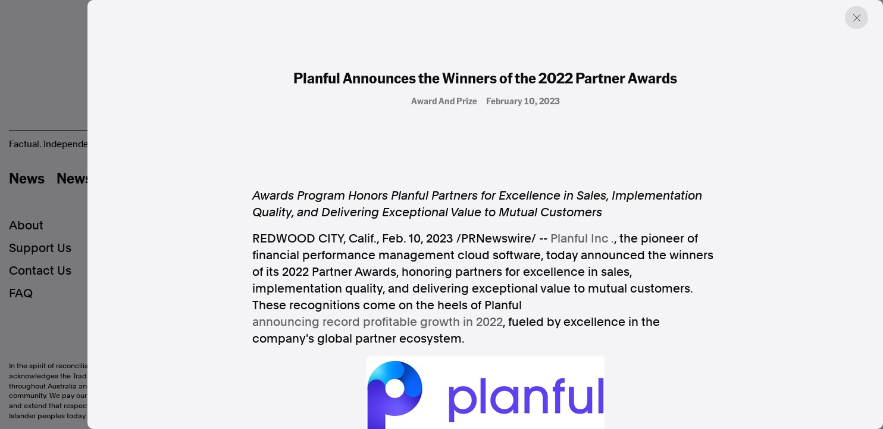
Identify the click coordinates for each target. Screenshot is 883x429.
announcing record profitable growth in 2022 (377, 322)
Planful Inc (579, 238)
